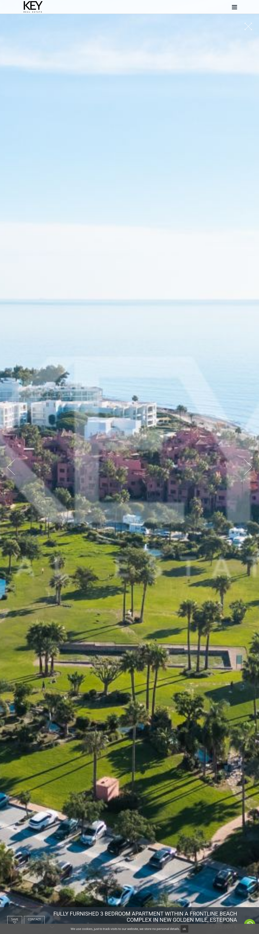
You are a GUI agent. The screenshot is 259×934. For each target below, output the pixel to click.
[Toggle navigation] (234, 7)
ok (184, 929)
